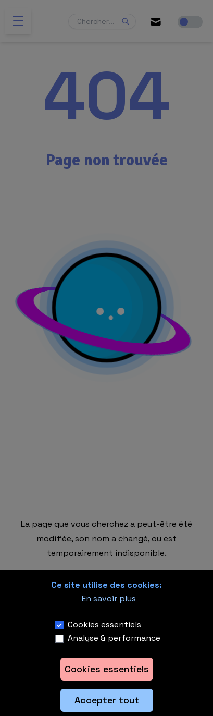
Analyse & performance (114, 638)
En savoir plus (109, 598)
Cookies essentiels (104, 624)
